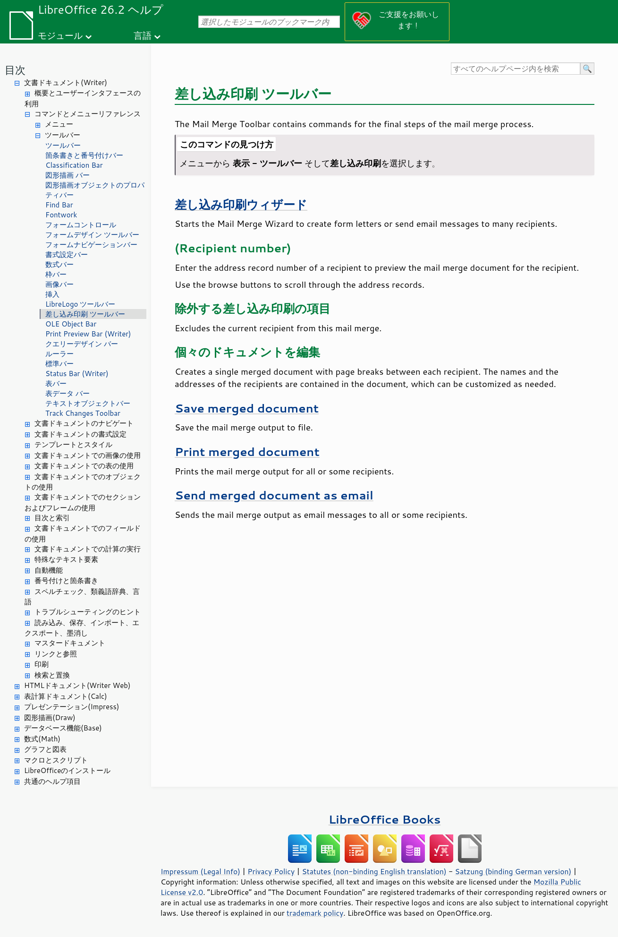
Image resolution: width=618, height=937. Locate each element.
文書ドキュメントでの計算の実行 (87, 549)
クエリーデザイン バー (81, 344)
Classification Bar (74, 165)
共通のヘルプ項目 (52, 781)
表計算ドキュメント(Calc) (65, 696)
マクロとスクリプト (56, 760)
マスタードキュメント (69, 643)
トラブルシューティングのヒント (87, 612)
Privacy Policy (271, 871)
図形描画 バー (67, 175)
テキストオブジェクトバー (87, 403)
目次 (15, 69)
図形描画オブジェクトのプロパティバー (94, 190)
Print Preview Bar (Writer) (88, 334)
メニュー (59, 124)
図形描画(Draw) (50, 717)
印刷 (41, 664)
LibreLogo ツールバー (80, 304)
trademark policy (315, 913)
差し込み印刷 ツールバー (85, 314)
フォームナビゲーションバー (91, 244)
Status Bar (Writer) (77, 373)
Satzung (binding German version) (513, 871)
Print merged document (247, 451)
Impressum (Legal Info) (200, 871)
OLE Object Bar (70, 324)
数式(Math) (42, 739)
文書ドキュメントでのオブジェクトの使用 (83, 482)
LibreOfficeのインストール (67, 770)
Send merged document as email (274, 495)
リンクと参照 (55, 654)
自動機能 (48, 570)
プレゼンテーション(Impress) (71, 707)
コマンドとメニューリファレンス (87, 114)
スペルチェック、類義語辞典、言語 (82, 596)
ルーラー (59, 354)
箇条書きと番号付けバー (84, 155)
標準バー (59, 364)
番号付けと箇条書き (66, 580)
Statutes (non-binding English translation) (374, 871)
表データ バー (67, 393)
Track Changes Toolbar (82, 413)
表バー (56, 383)
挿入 (52, 294)
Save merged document (247, 408)
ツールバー (62, 135)
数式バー (59, 264)
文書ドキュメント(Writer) (65, 82)
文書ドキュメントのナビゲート (84, 423)
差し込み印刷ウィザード (241, 204)
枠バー (56, 274)
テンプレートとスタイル (73, 444)
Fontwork (61, 215)
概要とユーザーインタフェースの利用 (83, 98)
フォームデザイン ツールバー (92, 235)
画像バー (59, 284)
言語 (143, 35)
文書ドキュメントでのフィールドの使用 (83, 533)
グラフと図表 (45, 749)
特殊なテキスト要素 (66, 559)
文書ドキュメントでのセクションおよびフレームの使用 (83, 502)
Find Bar (59, 205)
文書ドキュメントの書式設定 (80, 434)
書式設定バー (66, 254)
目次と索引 (52, 518)
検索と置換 (52, 675)
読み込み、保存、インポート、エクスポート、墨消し (82, 628)
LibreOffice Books (385, 819)
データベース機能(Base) (63, 728)
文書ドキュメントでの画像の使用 (87, 455)
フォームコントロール (80, 225)
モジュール (60, 35)
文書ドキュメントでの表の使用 (84, 466)
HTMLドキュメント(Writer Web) (77, 685)
